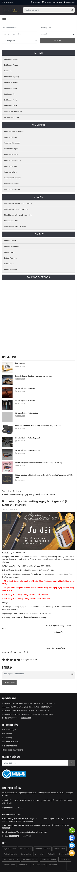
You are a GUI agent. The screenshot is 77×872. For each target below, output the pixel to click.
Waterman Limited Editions (14, 131)
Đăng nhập (57, 2)
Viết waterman (25, 849)
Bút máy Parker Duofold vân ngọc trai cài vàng (33, 376)
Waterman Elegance (11, 149)
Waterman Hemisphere (13, 178)
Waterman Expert (10, 166)
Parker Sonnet (9, 865)
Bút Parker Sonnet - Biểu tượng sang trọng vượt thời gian (38, 425)
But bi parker (26, 854)
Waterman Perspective (12, 160)
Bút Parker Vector (11, 100)
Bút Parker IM (9, 94)
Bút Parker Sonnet (11, 82)
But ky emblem (65, 854)
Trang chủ (6, 491)
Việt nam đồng (8, 2)
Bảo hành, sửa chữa (10, 742)
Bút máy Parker (10, 241)
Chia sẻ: (5, 652)
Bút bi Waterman (10, 269)
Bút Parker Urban (10, 88)
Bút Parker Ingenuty (11, 76)
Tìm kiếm (57, 41)
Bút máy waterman (42, 849)
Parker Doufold (39, 865)
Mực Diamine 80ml (11, 221)
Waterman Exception (12, 143)
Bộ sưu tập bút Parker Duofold (27, 450)
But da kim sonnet (30, 859)
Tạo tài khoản (69, 2)
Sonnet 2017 (24, 865)
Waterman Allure (10, 172)
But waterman (59, 849)
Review (16, 491)
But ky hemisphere (48, 859)
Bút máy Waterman (11, 246)
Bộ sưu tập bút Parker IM (25, 388)
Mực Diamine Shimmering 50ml (16, 209)
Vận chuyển (7, 734)
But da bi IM (65, 859)
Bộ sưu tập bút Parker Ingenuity (28, 438)
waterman (53, 865)
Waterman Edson (10, 137)
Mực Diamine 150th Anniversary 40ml (18, 215)
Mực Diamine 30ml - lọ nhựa (15, 226)
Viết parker (39, 854)
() (47, 2)
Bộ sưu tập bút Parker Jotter (26, 413)
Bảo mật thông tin (9, 730)
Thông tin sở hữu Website (12, 750)
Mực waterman (10, 849)
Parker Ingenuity (10, 854)
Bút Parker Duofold (11, 59)
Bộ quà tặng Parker (11, 117)
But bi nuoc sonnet (11, 859)
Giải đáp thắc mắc (9, 746)
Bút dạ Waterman (10, 258)
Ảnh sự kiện (20, 363)
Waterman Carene (11, 154)
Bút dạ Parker (9, 252)
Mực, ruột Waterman (12, 189)
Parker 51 (8, 71)
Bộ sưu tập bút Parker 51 (25, 401)
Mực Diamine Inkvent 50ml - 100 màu (18, 203)
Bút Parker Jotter (10, 106)
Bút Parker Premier (11, 65)
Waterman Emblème (12, 183)
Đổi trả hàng (7, 738)
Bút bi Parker (9, 264)
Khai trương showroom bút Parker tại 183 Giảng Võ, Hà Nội (38, 463)
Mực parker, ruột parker (13, 111)
